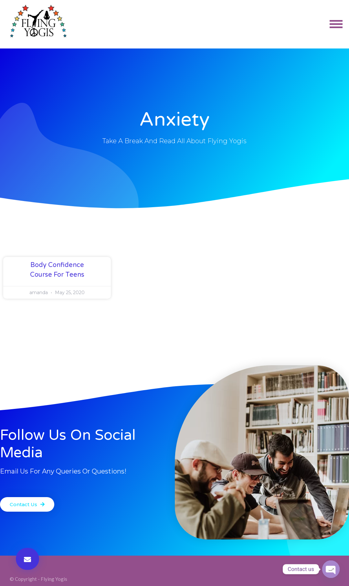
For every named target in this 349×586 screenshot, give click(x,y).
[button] (27, 559)
